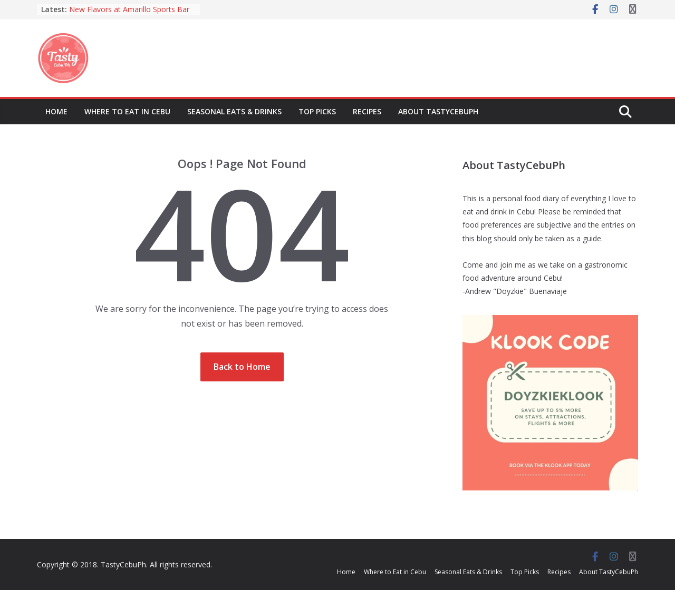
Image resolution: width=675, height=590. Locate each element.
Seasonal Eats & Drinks (234, 111)
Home (56, 111)
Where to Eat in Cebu (127, 111)
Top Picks (317, 111)
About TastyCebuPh (438, 111)
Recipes (367, 111)
